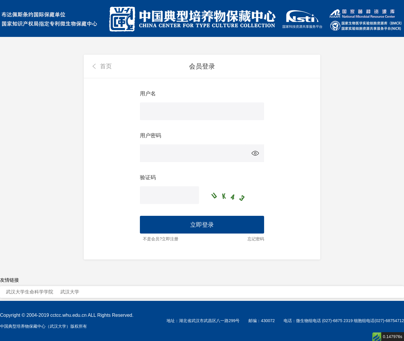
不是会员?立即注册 (160, 238)
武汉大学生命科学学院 (29, 291)
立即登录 (202, 224)
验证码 (148, 177)
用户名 (148, 94)
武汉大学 (69, 291)
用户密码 (150, 135)
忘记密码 (256, 238)
